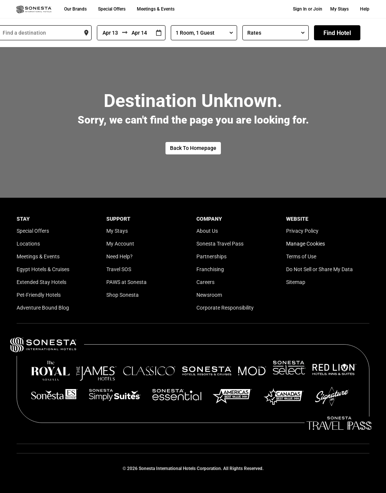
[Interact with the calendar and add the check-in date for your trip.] (158, 33)
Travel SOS (118, 269)
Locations (28, 244)
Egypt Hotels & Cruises (43, 269)
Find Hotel (337, 33)
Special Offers (112, 9)
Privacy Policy (302, 231)
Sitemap (295, 282)
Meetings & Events (156, 9)
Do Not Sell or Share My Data (319, 269)
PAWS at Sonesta (126, 282)
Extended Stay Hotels (41, 282)
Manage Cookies (305, 244)
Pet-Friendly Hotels (39, 295)
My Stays (339, 9)
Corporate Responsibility (225, 308)
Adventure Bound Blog (43, 308)
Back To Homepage (193, 148)
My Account (120, 244)
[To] (139, 33)
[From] (109, 33)
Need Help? (119, 256)
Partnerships (211, 256)
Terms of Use (301, 256)
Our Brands (75, 9)
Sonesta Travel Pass (220, 244)
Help (364, 9)
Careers (205, 282)
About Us (207, 231)
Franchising (210, 269)
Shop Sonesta (122, 295)
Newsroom (209, 295)
